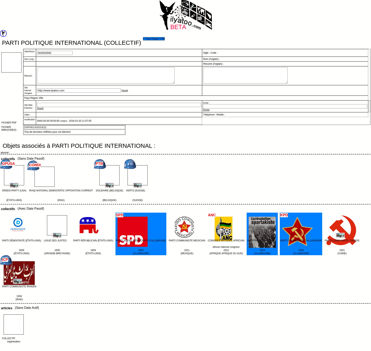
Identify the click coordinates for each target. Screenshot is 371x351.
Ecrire (206, 112)
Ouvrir (125, 93)
